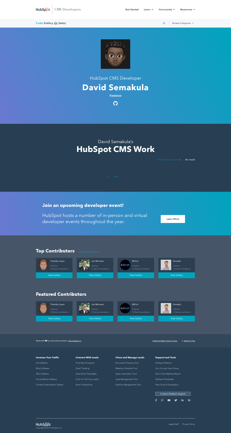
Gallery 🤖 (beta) (51, 23)
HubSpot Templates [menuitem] (164, 379)
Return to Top (188, 341)
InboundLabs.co (74, 341)
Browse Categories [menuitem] (181, 23)
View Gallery (54, 275)
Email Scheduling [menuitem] (84, 384)
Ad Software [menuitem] (41, 363)
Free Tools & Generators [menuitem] (166, 384)
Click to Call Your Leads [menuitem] (87, 379)
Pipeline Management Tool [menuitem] (128, 384)
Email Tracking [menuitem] (82, 368)
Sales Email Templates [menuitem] (86, 373)
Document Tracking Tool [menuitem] (127, 363)
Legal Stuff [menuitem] (174, 424)
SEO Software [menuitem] (42, 373)
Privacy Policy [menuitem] (188, 424)
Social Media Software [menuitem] (46, 379)
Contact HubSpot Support (172, 393)
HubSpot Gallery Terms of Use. (164, 341)
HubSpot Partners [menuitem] (163, 363)
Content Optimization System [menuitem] (49, 384)
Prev (112, 176)
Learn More (173, 219)
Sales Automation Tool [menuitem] (126, 373)
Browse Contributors (89, 251)
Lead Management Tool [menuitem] (127, 379)
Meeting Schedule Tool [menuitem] (127, 368)
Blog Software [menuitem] (42, 368)
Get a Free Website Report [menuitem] (168, 373)
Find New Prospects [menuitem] (85, 363)
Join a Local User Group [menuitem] (167, 368)
